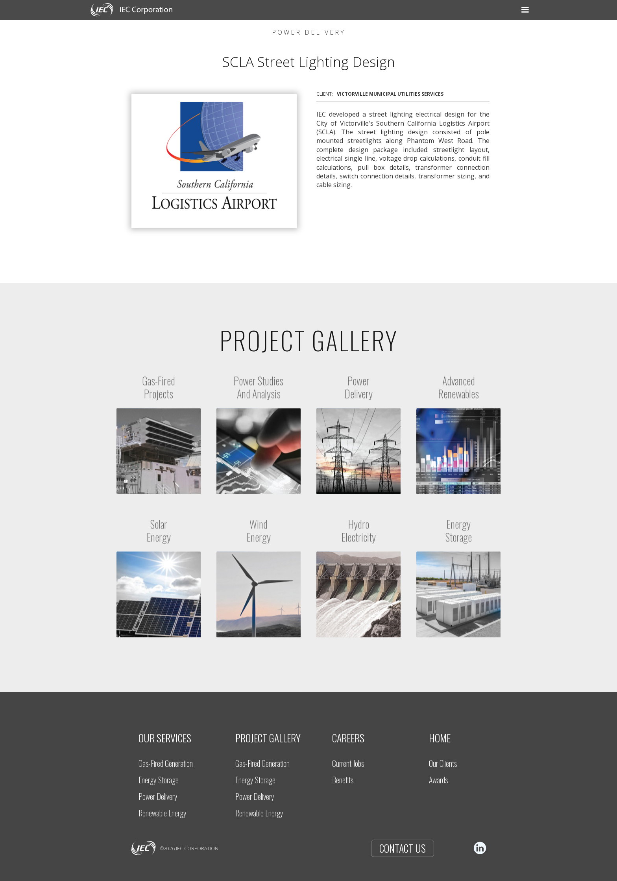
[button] (255, 10)
